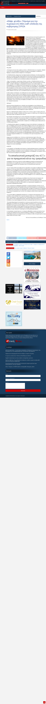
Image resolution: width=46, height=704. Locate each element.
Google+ (8, 261)
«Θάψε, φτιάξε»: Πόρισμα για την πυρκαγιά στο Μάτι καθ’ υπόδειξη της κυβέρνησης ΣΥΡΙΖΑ (24, 24)
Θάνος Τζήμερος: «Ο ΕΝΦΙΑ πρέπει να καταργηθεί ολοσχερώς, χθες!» (20, 366)
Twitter (8, 257)
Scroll (44, 702)
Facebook (8, 254)
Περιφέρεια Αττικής (17, 16)
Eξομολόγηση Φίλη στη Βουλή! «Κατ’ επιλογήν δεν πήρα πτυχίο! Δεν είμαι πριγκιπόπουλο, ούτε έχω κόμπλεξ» (21, 364)
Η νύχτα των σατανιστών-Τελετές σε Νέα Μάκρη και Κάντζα (18, 355)
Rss (8, 264)
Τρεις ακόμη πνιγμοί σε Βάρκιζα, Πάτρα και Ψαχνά (24, 248)
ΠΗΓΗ (8, 219)
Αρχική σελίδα (9, 16)
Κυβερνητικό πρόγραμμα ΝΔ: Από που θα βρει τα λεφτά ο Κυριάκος (20, 353)
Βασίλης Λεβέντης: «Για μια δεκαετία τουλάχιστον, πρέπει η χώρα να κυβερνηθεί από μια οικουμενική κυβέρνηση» (23, 361)
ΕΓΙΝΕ (27, 3)
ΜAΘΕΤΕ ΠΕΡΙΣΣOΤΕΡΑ (21, 3)
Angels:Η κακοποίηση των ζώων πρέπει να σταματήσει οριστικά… (19, 358)
